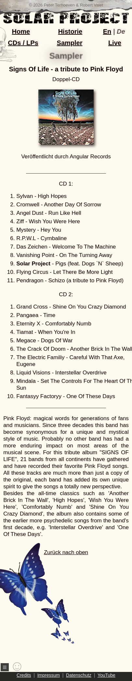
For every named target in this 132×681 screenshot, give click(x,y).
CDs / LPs (23, 42)
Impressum (48, 675)
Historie (70, 31)
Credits (24, 675)
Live (114, 42)
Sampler (70, 42)
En (107, 31)
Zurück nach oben (54, 596)
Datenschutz (78, 675)
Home (21, 31)
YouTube (106, 675)
